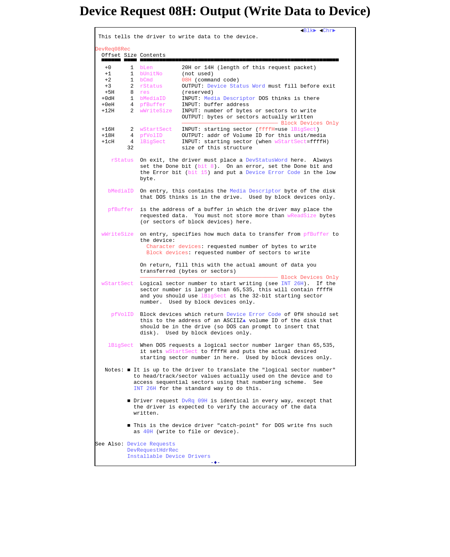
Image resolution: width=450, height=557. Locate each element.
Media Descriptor (230, 112)
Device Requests (151, 527)
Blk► (312, 31)
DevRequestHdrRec (153, 534)
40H (148, 512)
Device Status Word (236, 98)
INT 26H (292, 335)
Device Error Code (273, 201)
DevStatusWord (266, 186)
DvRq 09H (194, 475)
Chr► (331, 31)
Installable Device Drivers (169, 542)
